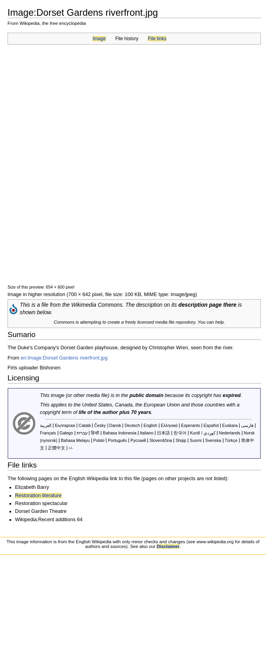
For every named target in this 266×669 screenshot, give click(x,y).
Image (99, 38)
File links (157, 38)
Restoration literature (38, 495)
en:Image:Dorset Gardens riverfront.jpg (64, 358)
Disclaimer (168, 546)
